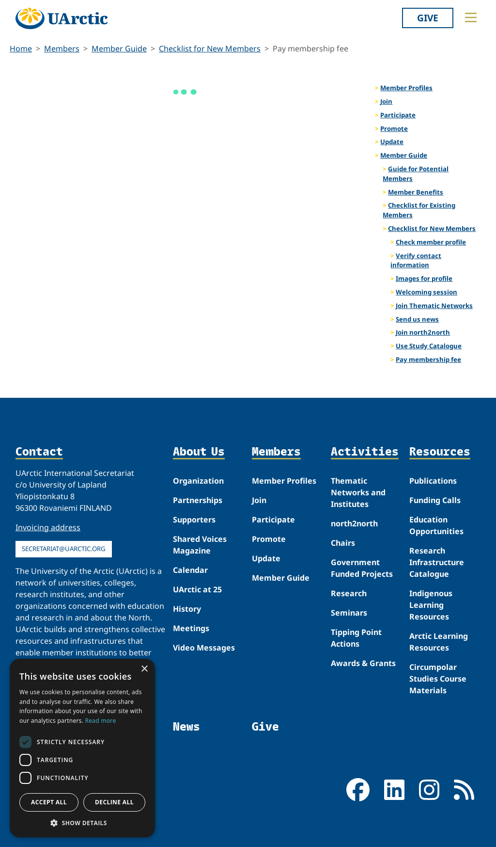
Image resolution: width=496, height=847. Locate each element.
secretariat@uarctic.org (64, 548)
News (186, 726)
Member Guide (119, 48)
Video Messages (204, 647)
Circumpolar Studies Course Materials (437, 679)
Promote (394, 128)
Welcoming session (426, 292)
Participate (398, 115)
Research (349, 593)
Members (61, 48)
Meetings (191, 628)
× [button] (144, 669)
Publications (433, 480)
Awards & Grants (363, 663)
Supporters (194, 519)
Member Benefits (415, 192)
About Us (199, 451)
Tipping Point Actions (356, 638)
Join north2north (423, 332)
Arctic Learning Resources (438, 642)
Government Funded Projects (362, 568)
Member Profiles (406, 87)
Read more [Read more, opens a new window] (100, 721)
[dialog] (82, 748)
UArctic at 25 (197, 589)
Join (386, 101)
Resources (439, 451)
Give (427, 17)
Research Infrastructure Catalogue (436, 562)
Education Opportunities (436, 525)
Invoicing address (48, 527)
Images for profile (424, 278)
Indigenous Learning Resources (430, 605)
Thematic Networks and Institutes (358, 492)
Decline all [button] (114, 802)
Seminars (349, 612)
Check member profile (431, 242)
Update (391, 141)
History (187, 608)
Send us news (417, 319)
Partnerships (197, 500)
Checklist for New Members (210, 48)
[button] (82, 823)
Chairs (343, 543)
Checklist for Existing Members (419, 210)
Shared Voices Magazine (200, 545)
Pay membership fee (428, 359)
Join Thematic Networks (434, 305)
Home (21, 48)
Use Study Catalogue (429, 346)
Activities (365, 451)
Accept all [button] (49, 802)
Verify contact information (415, 260)
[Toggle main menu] (470, 17)
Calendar (190, 570)
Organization (198, 480)
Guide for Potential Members (416, 173)
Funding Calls (435, 500)
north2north (354, 523)
